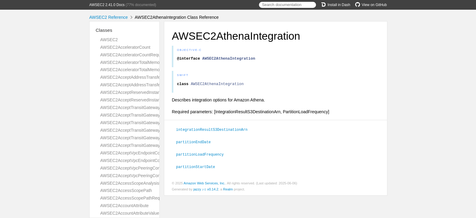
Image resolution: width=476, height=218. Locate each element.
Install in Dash (335, 5)
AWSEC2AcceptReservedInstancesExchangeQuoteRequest (156, 92)
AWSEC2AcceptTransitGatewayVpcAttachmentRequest (152, 137)
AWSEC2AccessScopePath (126, 190)
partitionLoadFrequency (202, 155)
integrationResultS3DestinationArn (214, 131)
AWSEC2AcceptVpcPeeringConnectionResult (142, 175)
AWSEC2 (109, 39)
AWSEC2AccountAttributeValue (129, 213)
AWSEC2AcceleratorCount (125, 47)
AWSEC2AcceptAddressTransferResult (137, 84)
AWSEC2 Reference (108, 17)
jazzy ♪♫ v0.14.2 (205, 190)
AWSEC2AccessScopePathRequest (134, 198)
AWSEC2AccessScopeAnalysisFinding (136, 183)
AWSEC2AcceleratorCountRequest (133, 54)
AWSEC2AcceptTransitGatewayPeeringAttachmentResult (154, 130)
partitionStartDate (198, 167)
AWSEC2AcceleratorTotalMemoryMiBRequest (143, 69)
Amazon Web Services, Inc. (204, 184)
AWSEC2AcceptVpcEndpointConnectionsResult (145, 160)
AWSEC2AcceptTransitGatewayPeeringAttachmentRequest (155, 122)
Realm (228, 190)
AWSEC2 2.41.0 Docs (107, 5)
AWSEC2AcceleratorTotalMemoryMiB (135, 62)
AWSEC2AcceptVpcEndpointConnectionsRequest (147, 152)
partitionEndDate (196, 143)
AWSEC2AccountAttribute (124, 205)
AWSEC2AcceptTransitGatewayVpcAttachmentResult (150, 145)
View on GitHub (371, 5)
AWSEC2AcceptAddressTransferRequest (138, 77)
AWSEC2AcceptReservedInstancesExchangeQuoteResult (154, 99)
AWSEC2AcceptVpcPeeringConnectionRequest (144, 168)
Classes (104, 30)
